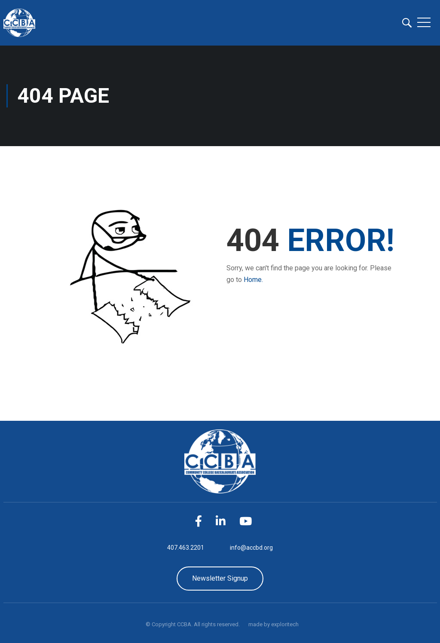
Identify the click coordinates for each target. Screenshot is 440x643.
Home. (253, 280)
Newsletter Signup (220, 578)
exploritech (285, 624)
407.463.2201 (185, 547)
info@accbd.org (251, 547)
